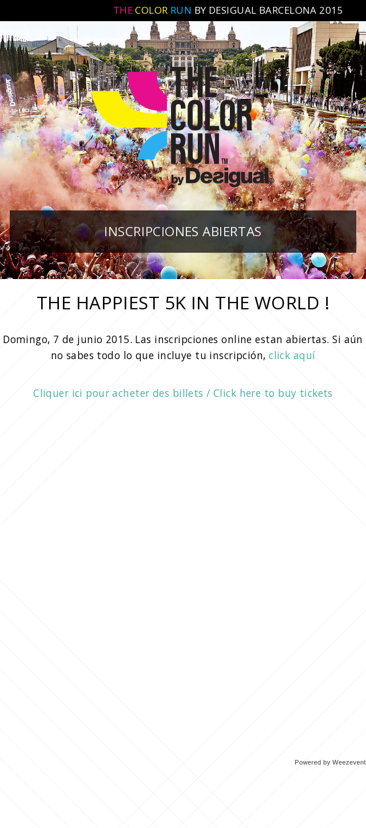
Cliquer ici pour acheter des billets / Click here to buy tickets (183, 393)
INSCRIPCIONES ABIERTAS (183, 231)
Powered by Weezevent (330, 762)
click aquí (292, 355)
